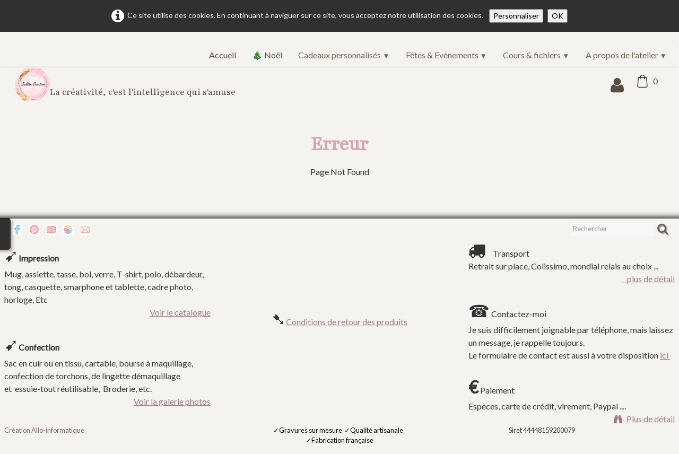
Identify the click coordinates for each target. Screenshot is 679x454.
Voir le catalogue (180, 312)
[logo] (129, 84)
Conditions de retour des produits (346, 322)
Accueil (222, 55)
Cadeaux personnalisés (343, 55)
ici (665, 355)
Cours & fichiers (536, 55)
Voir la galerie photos (172, 401)
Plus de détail (644, 419)
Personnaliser (516, 15)
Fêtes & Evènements (446, 55)
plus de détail (648, 279)
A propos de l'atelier (626, 55)
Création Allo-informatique (44, 430)
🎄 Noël (267, 55)
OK (557, 15)
